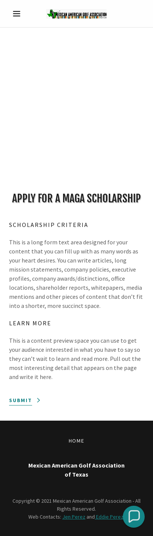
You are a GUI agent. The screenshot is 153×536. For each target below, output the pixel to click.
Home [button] (77, 440)
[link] (76, 14)
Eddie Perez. (110, 516)
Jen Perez (73, 516)
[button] (19, 13)
